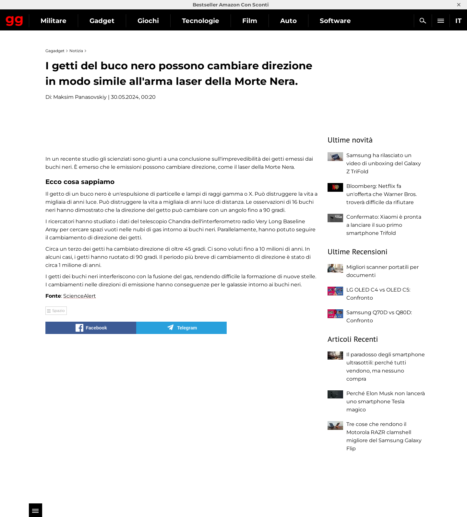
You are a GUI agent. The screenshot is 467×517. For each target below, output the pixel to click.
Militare (112, 21)
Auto (347, 21)
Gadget (160, 21)
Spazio (58, 463)
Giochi (206, 21)
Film (308, 21)
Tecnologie (259, 21)
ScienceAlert (79, 449)
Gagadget (43, 18)
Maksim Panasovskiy (80, 97)
